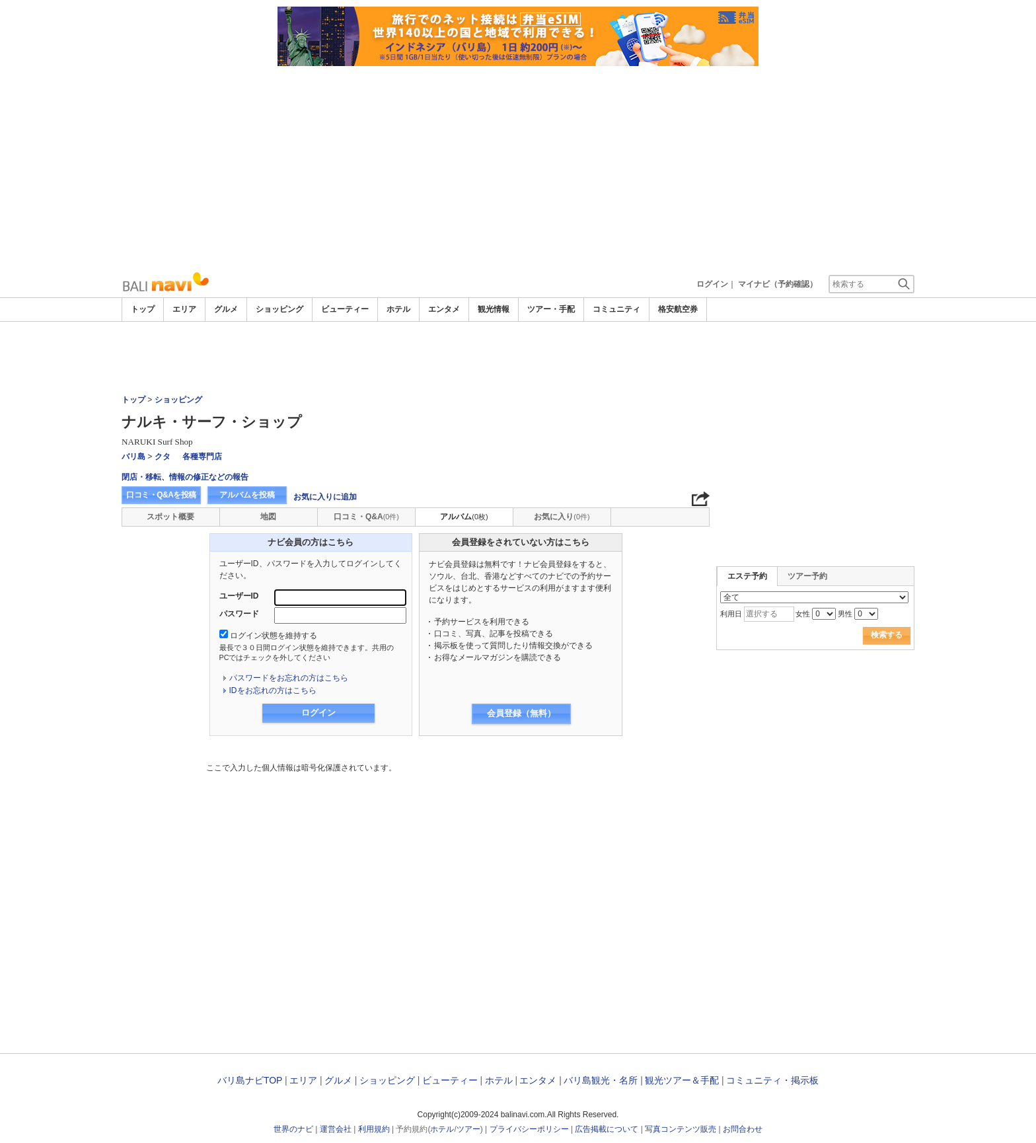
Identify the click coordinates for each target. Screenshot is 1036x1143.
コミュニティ (616, 309)
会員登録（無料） (521, 713)
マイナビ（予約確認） (777, 284)
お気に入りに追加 (325, 496)
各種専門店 (202, 456)
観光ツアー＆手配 (682, 1080)
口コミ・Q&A (366, 516)
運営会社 (336, 1129)
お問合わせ (742, 1129)
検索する (887, 635)
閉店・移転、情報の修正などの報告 (185, 477)
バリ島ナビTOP (249, 1080)
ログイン (712, 284)
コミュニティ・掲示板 (772, 1080)
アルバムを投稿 (247, 494)
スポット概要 (170, 516)
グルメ (226, 309)
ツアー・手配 (551, 309)
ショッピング (279, 309)
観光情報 (493, 309)
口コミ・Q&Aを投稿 (161, 494)
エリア (184, 309)
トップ (143, 309)
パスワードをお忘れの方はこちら (288, 677)
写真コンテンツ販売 (680, 1129)
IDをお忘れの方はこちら (272, 690)
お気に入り (561, 516)
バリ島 (133, 456)
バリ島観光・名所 (601, 1080)
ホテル (398, 309)
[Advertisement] (518, 165)
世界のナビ (293, 1129)
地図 (268, 516)
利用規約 (374, 1129)
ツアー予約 (807, 576)
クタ (162, 456)
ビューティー (345, 309)
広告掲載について (606, 1129)
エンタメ (444, 309)
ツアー (468, 1129)
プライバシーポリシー (529, 1129)
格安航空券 (678, 309)
